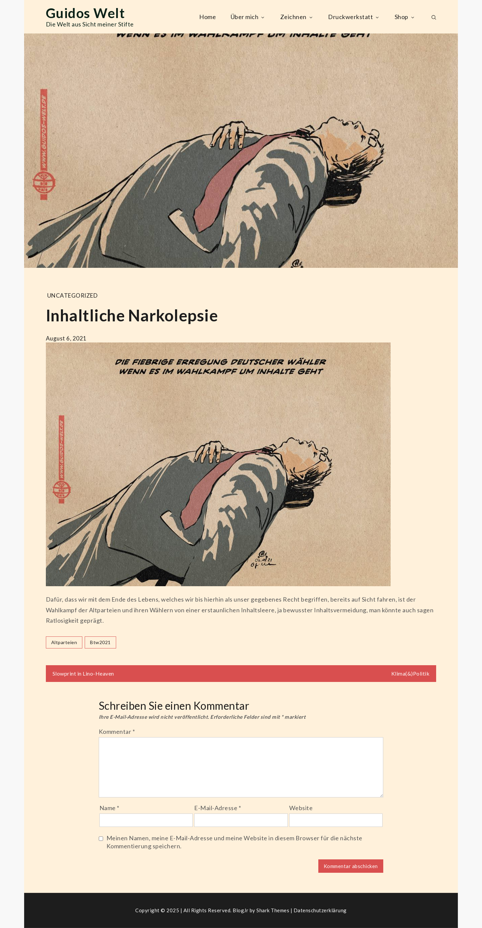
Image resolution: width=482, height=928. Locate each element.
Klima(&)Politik (410, 673)
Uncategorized (72, 295)
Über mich (248, 16)
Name (109, 807)
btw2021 (100, 642)
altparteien (64, 642)
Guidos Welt (85, 13)
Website (301, 807)
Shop (405, 16)
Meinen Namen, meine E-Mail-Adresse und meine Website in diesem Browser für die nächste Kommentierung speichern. (234, 842)
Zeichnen (297, 16)
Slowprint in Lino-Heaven (83, 673)
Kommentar (117, 731)
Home (207, 16)
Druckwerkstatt (354, 16)
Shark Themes (273, 910)
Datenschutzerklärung (320, 910)
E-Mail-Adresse (217, 807)
